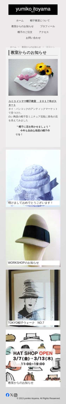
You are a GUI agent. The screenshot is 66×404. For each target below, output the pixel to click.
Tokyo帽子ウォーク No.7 (26, 322)
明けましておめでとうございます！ (30, 202)
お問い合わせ (33, 37)
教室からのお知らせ (22, 26)
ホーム (20, 20)
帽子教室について (40, 20)
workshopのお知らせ (23, 262)
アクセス (44, 32)
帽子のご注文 (25, 32)
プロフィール (47, 26)
